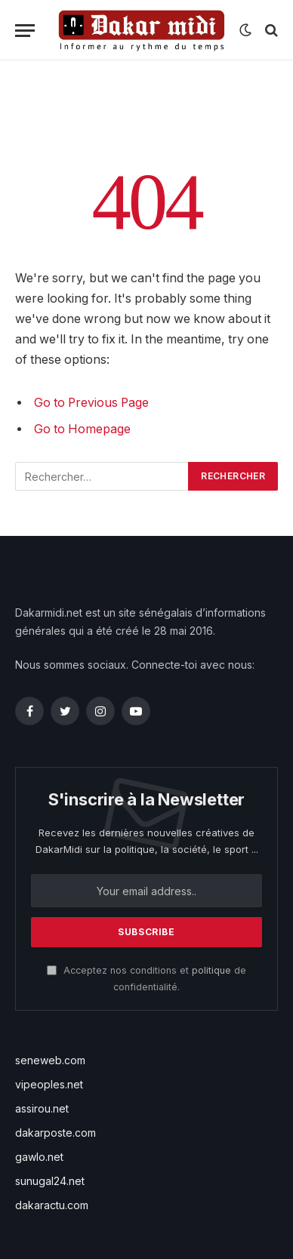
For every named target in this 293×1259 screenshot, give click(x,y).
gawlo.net (39, 1156)
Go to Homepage (82, 429)
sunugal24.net (50, 1180)
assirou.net (42, 1108)
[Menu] (25, 31)
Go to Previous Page (91, 403)
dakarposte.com (55, 1132)
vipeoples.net (49, 1084)
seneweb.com (50, 1060)
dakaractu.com (51, 1205)
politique (211, 970)
